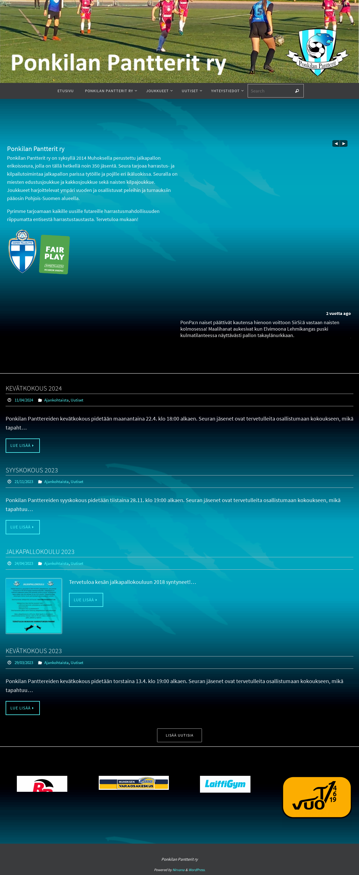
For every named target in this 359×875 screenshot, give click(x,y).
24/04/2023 (25, 563)
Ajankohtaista (60, 400)
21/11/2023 (25, 481)
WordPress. (196, 870)
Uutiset (82, 400)
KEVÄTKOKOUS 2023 (34, 650)
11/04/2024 (25, 400)
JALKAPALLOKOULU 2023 (40, 551)
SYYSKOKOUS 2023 (32, 470)
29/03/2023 (25, 662)
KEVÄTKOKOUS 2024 (34, 388)
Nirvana (178, 870)
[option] (134, 787)
